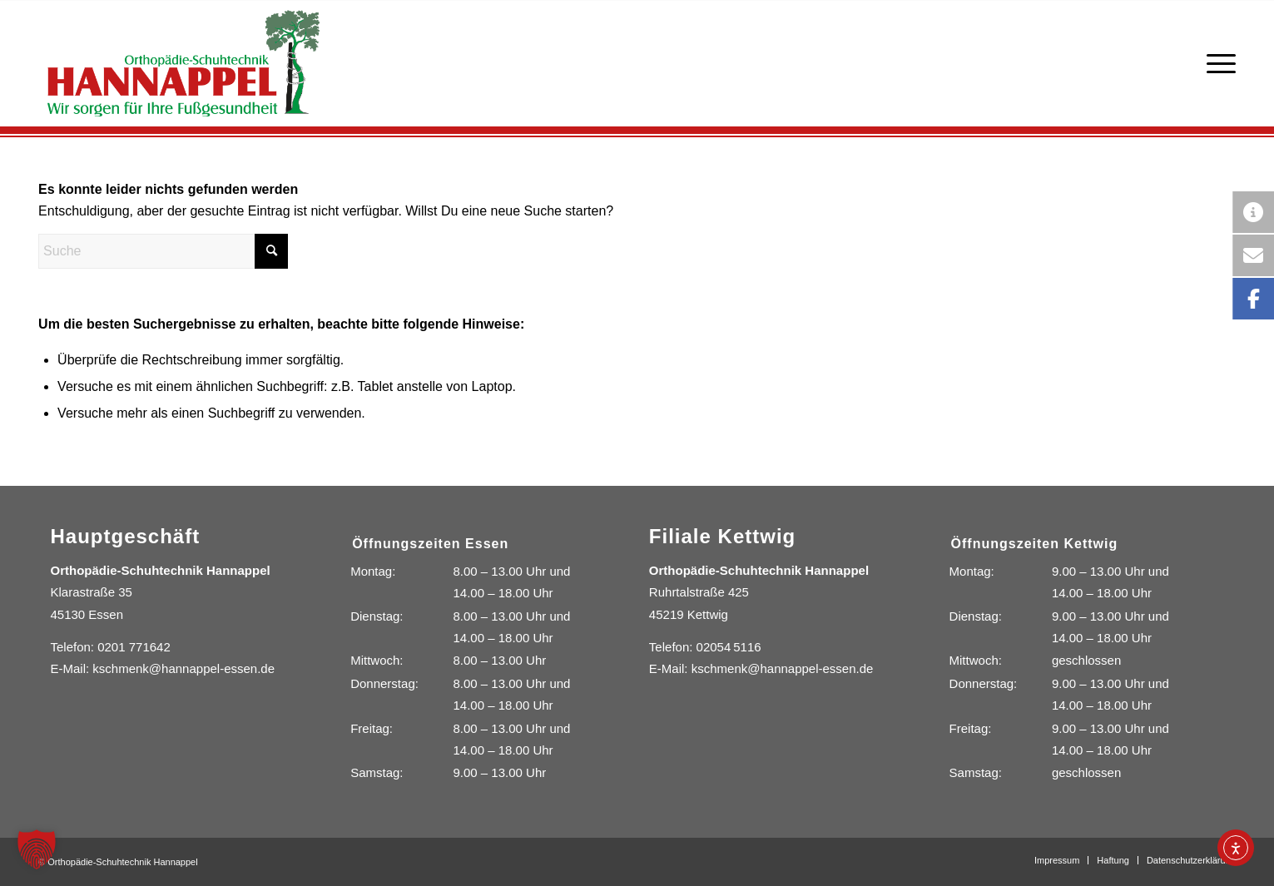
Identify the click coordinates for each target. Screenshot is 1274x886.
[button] (36, 849)
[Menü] (1216, 63)
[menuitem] (1216, 63)
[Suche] (163, 251)
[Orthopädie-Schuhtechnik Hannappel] (183, 63)
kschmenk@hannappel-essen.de (183, 668)
